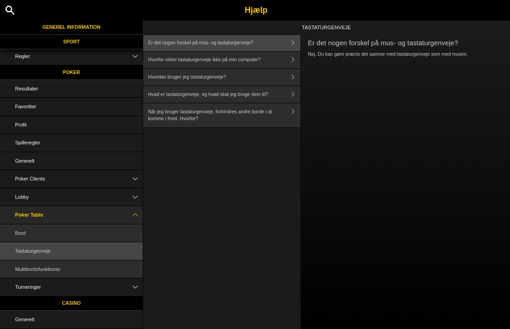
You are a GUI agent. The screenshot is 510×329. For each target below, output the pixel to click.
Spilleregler (27, 142)
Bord (20, 233)
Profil (21, 124)
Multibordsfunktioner (37, 269)
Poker (71, 72)
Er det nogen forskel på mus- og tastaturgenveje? (224, 42)
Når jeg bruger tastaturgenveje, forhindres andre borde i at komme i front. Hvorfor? (224, 115)
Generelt (24, 161)
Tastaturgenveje (33, 251)
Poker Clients (79, 179)
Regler (79, 56)
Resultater (26, 88)
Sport (71, 41)
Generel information (72, 27)
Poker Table (79, 215)
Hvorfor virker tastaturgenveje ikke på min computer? (224, 60)
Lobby (79, 197)
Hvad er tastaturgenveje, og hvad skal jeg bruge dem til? (224, 94)
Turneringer (79, 287)
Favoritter (25, 106)
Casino (71, 303)
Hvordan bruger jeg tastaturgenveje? (224, 77)
